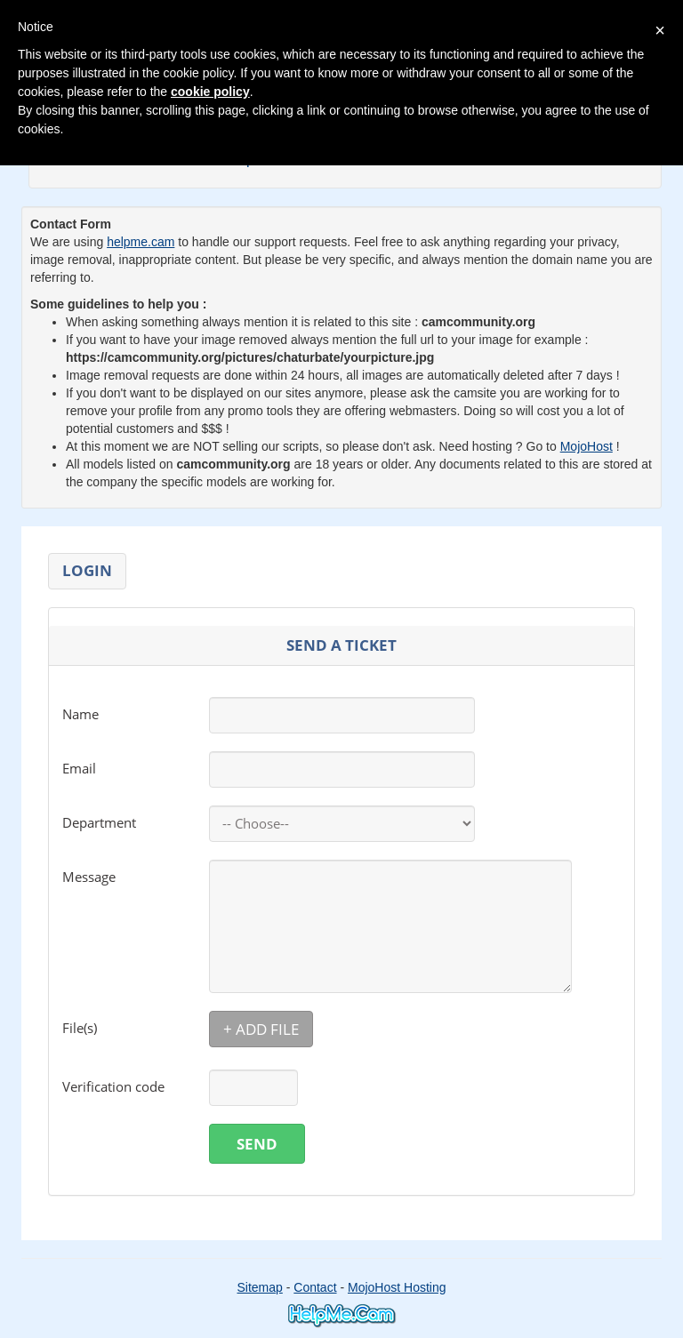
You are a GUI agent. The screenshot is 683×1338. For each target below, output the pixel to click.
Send (257, 1144)
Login (87, 570)
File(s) (79, 1028)
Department (99, 822)
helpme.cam (140, 242)
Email (79, 768)
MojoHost (586, 446)
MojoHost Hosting (397, 1287)
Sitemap (259, 1287)
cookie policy (210, 91)
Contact (314, 1287)
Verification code (113, 1086)
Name (80, 714)
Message (89, 876)
